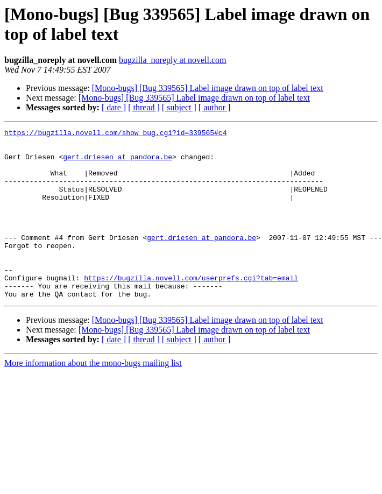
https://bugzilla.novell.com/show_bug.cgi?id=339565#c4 (115, 134)
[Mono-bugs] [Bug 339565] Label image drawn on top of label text (207, 88)
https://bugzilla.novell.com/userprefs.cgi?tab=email (191, 308)
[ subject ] (179, 107)
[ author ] (215, 107)
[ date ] (114, 107)
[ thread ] (144, 107)
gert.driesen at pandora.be (117, 163)
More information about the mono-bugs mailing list (93, 396)
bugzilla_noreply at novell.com (173, 60)
